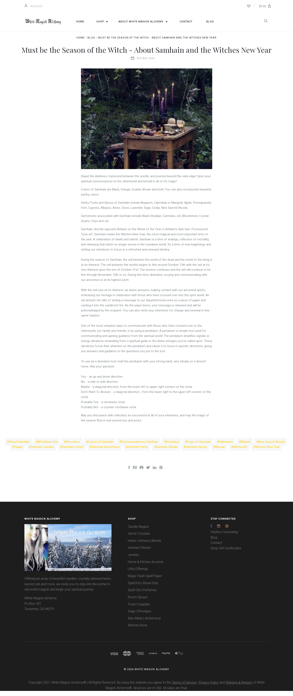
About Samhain (19, 447)
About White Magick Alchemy (142, 21)
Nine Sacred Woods (271, 447)
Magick (245, 447)
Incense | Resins (139, 553)
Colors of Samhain (100, 447)
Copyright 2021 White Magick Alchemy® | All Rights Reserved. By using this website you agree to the (100, 688)
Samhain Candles (42, 452)
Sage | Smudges (139, 616)
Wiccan (220, 452)
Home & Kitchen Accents (145, 567)
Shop (102, 21)
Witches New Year (267, 452)
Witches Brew (137, 630)
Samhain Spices (196, 452)
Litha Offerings (138, 574)
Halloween (226, 447)
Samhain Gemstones (106, 452)
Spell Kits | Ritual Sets (143, 588)
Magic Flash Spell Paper (145, 581)
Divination (172, 447)
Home (80, 21)
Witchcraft (240, 452)
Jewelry (133, 560)
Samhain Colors (72, 452)
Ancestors (73, 447)
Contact (186, 21)
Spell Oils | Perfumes (142, 595)
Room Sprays (138, 602)
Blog (210, 21)
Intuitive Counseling (224, 537)
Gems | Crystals (139, 539)
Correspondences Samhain (139, 447)
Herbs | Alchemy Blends (144, 546)
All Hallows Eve (48, 447)
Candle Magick (138, 532)
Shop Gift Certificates (226, 553)
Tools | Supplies (139, 609)
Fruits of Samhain (199, 447)
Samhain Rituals (167, 452)
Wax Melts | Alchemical (144, 623)
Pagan (18, 452)
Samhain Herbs (138, 452)
